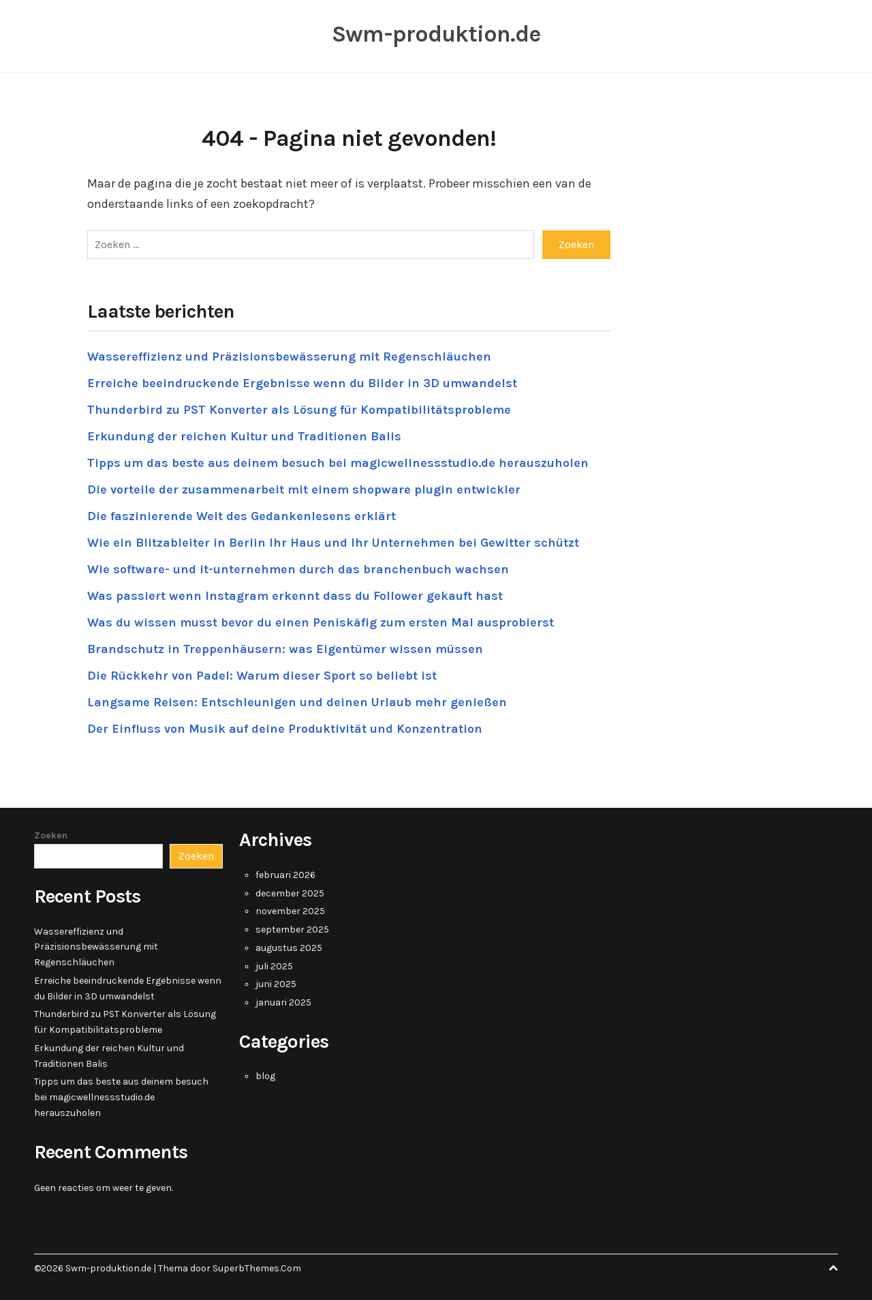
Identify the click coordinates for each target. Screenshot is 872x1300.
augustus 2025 (288, 948)
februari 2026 (285, 875)
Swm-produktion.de (436, 34)
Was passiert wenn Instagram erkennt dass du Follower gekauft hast (295, 595)
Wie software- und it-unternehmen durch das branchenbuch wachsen (298, 569)
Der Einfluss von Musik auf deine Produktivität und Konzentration (284, 728)
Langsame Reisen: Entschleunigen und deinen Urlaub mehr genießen (297, 702)
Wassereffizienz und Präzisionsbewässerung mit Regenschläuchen (289, 356)
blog (265, 1076)
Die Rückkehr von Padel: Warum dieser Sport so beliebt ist (262, 675)
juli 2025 (274, 966)
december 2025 (289, 893)
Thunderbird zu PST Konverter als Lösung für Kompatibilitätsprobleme (299, 409)
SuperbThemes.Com (257, 1268)
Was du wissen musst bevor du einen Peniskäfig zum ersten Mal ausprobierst (320, 622)
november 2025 (290, 911)
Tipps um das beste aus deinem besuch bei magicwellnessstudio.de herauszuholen (338, 462)
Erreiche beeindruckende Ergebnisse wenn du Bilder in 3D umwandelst (302, 383)
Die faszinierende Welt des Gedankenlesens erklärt (241, 516)
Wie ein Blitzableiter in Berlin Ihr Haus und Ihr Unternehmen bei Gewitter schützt (333, 542)
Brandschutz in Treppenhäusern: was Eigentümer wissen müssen (285, 648)
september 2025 (292, 929)
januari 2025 (283, 1002)
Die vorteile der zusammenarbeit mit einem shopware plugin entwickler (303, 489)
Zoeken (50, 835)
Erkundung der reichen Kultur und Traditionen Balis (244, 436)
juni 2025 (275, 984)
